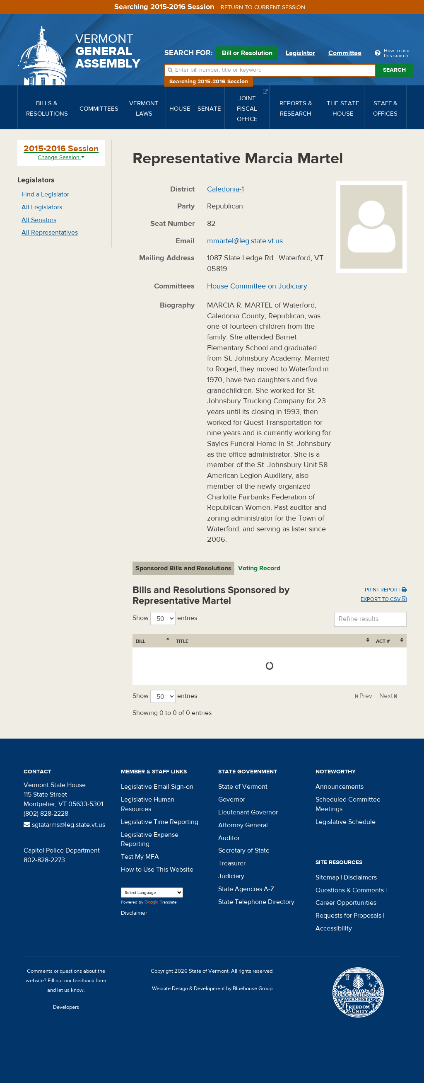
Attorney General (243, 825)
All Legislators (42, 207)
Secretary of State (244, 850)
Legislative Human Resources (147, 804)
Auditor (229, 838)
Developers (66, 1007)
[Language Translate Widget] (152, 892)
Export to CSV (384, 599)
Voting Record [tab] (259, 568)
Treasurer (232, 863)
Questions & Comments (350, 890)
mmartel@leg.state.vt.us (245, 241)
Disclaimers (360, 877)
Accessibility (334, 928)
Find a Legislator (45, 194)
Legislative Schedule (346, 822)
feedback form (89, 980)
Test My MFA (140, 857)
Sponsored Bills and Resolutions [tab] (183, 568)
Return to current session (263, 7)
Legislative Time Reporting (159, 822)
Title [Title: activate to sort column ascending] (182, 641)
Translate (161, 902)
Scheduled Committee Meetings (348, 804)
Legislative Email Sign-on (157, 787)
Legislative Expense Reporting (149, 839)
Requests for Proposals (348, 915)
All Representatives (50, 232)
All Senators (39, 220)
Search (394, 70)
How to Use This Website (157, 869)
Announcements (340, 787)
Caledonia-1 (225, 189)
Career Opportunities (346, 903)
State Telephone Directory (256, 902)
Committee (344, 53)
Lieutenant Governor (248, 812)
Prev (365, 696)
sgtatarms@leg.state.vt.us (64, 825)
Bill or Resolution (247, 54)
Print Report (386, 589)
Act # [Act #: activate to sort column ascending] (383, 641)
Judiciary (231, 876)
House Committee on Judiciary (257, 286)
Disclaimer (134, 913)
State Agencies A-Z (246, 889)
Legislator (300, 53)
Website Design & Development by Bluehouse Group (212, 988)
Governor (231, 799)
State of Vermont (242, 787)
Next (386, 696)
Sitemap (327, 877)
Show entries (164, 618)
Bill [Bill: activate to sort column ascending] (140, 641)
